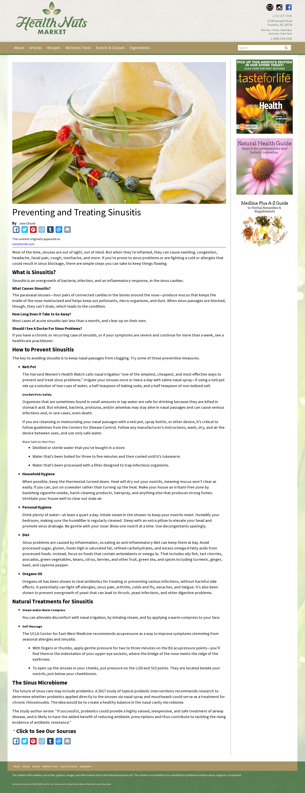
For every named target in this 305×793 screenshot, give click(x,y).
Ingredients (140, 47)
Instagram (279, 7)
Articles (35, 47)
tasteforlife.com (23, 244)
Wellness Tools (78, 47)
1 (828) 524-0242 (281, 38)
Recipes (53, 47)
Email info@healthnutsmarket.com (269, 7)
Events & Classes (110, 47)
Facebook (288, 7)
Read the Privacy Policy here (99, 784)
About (19, 47)
